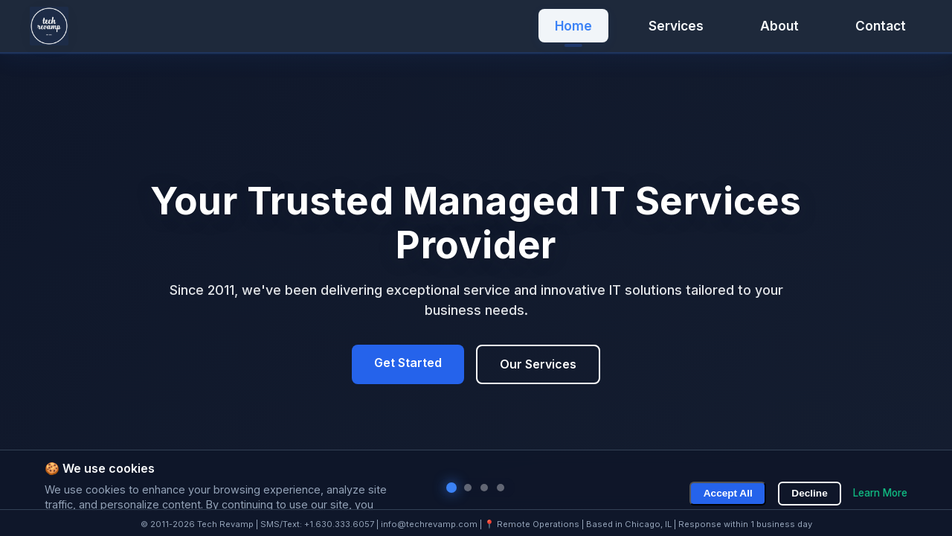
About (779, 26)
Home (573, 26)
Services (676, 26)
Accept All (728, 493)
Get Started (408, 362)
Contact (880, 26)
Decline (810, 493)
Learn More (880, 493)
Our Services (538, 364)
